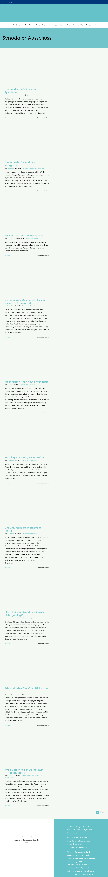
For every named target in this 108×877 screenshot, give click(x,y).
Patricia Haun (10, 95)
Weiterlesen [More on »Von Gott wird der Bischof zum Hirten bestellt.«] (8, 805)
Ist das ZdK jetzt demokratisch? (25, 235)
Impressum (18, 840)
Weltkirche (43, 168)
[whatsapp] (9, 2)
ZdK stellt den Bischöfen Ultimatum (27, 688)
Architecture (35, 95)
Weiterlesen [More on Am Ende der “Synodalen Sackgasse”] (8, 191)
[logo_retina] (27, 828)
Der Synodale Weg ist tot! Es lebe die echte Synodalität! (25, 301)
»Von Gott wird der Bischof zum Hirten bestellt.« (24, 771)
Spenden (36, 840)
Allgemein (28, 95)
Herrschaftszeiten (32, 168)
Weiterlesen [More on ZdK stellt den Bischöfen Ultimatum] (8, 725)
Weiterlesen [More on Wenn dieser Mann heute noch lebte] (8, 413)
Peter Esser (9, 238)
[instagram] (22, 836)
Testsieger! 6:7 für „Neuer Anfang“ (26, 457)
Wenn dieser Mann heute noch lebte (27, 381)
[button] (96, 25)
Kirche (39, 95)
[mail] (11, 2)
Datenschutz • (28, 840)
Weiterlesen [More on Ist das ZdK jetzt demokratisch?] (8, 255)
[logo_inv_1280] (54, 7)
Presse (27, 843)
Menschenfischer (9, 777)
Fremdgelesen (31, 618)
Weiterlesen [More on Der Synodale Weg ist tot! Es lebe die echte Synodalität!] (8, 337)
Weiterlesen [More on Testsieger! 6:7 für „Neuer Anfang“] (8, 483)
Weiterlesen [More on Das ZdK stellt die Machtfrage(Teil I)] (8, 567)
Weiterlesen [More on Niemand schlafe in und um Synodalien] (8, 117)
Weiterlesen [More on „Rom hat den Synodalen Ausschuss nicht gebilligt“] (8, 643)
